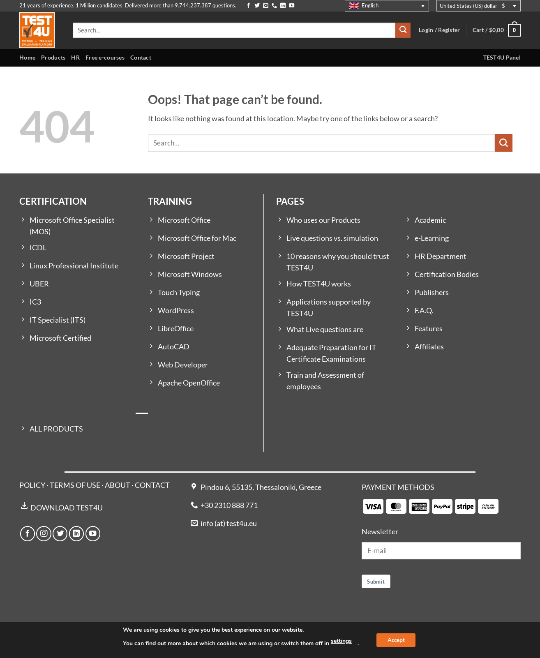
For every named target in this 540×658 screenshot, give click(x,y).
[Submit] (403, 30)
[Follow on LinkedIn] (283, 6)
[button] (497, 30)
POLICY (32, 485)
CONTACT (152, 485)
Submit (376, 581)
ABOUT (117, 485)
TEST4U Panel (502, 57)
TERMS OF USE (75, 485)
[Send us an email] (265, 6)
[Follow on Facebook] (248, 6)
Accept (396, 640)
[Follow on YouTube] (291, 6)
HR (75, 57)
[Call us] (274, 6)
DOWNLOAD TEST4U (66, 507)
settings (339, 641)
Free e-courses (105, 57)
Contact (140, 57)
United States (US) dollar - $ (472, 5)
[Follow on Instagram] (43, 533)
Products (53, 57)
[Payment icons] (431, 505)
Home (27, 57)
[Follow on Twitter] (257, 6)
